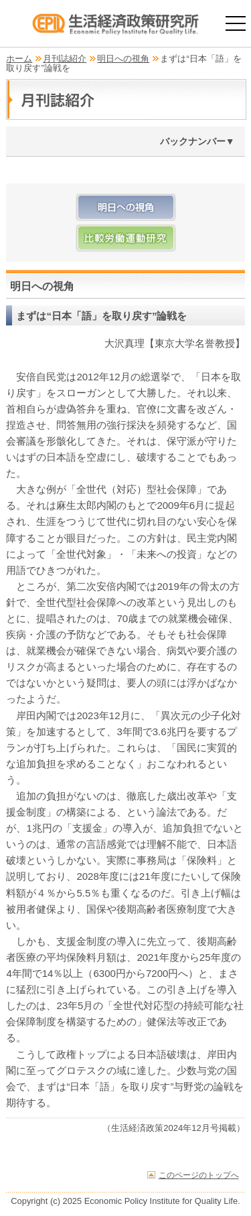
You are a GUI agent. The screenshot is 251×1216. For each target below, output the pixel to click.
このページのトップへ (199, 1174)
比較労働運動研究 (125, 238)
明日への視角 (123, 59)
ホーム (19, 59)
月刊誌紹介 (64, 59)
